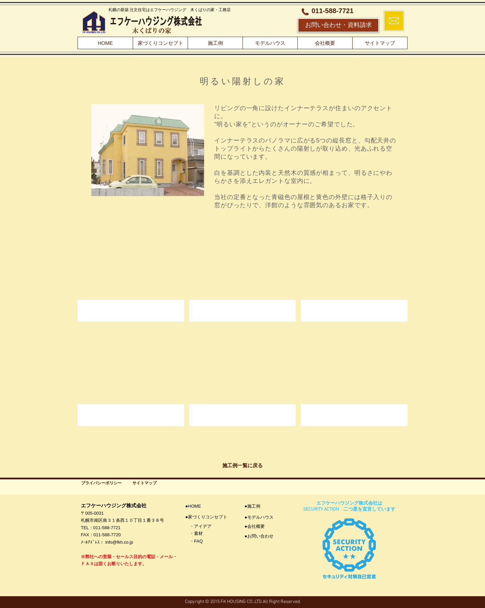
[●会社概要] (268, 526)
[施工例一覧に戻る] (242, 465)
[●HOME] (206, 506)
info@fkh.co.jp (119, 542)
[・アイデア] (208, 526)
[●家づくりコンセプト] (208, 517)
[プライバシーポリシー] (101, 483)
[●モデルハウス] (268, 517)
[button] (130, 272)
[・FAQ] (208, 541)
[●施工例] (268, 506)
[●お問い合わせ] (268, 536)
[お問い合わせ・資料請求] (338, 25)
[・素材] (208, 533)
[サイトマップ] (144, 483)
